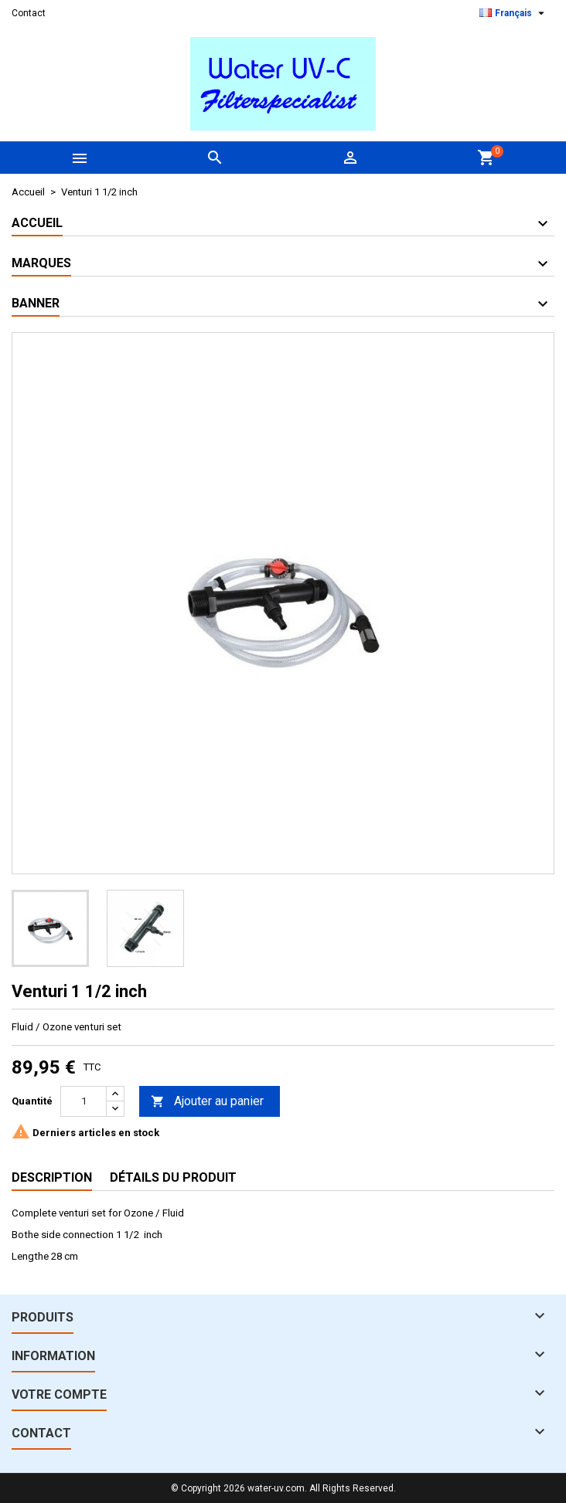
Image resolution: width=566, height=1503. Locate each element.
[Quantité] (83, 1101)
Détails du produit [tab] (173, 1177)
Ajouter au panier (207, 1102)
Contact (29, 13)
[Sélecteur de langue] (513, 13)
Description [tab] (52, 1177)
